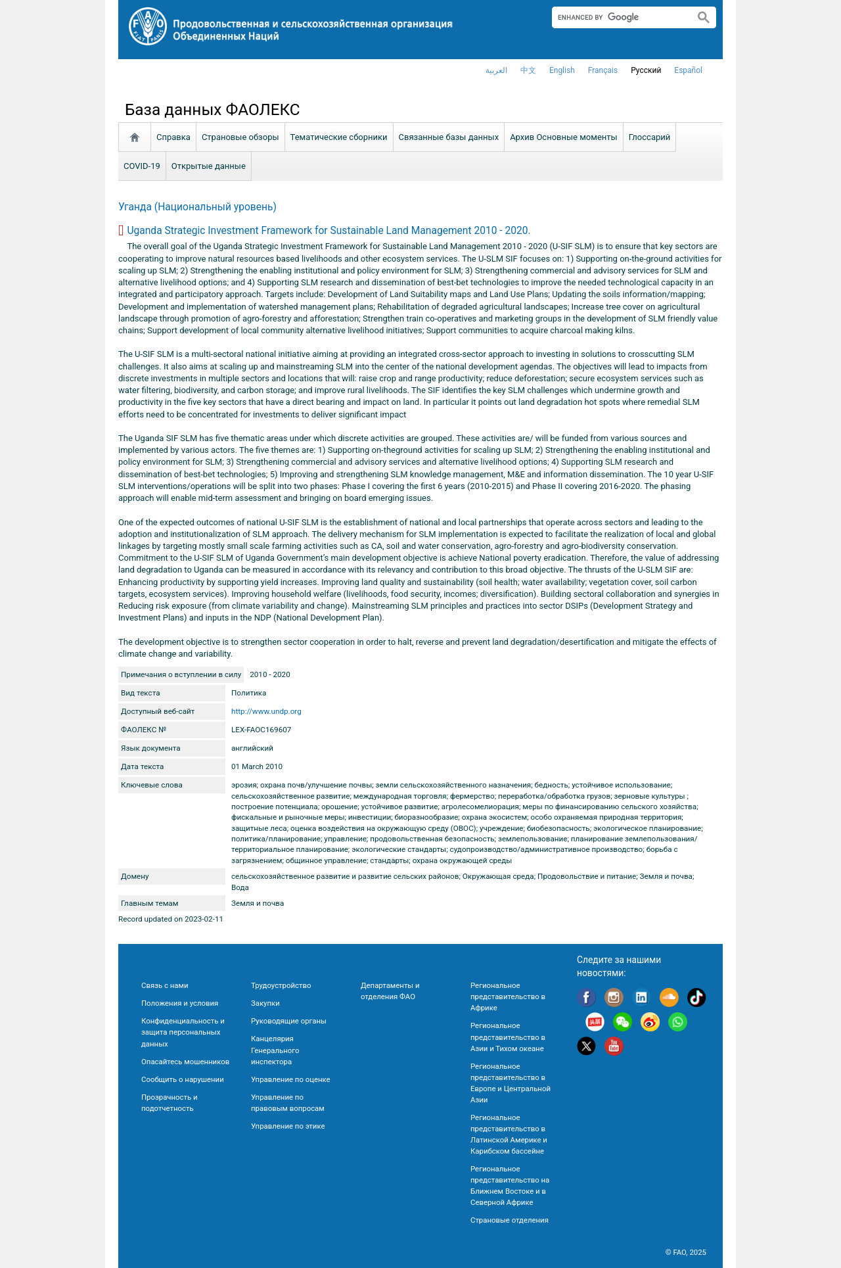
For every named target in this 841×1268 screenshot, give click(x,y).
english (562, 70)
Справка (173, 137)
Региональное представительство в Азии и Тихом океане (507, 1036)
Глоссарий (650, 137)
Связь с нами (164, 985)
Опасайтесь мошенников (185, 1061)
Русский (646, 70)
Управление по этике (288, 1126)
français (603, 70)
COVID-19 (142, 166)
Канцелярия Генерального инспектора (275, 1050)
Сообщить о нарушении (182, 1079)
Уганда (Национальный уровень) (197, 207)
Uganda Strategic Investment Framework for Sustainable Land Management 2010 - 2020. (328, 231)
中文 (528, 70)
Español (688, 70)
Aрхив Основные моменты (564, 137)
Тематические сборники (339, 137)
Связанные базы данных (449, 137)
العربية (496, 70)
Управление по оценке (290, 1079)
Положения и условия (179, 1003)
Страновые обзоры (240, 137)
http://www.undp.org (266, 711)
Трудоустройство (281, 985)
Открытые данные (208, 166)
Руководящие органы (289, 1020)
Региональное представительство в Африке (507, 996)
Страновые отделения (509, 1220)
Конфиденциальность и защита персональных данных (183, 1032)
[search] (618, 17)
